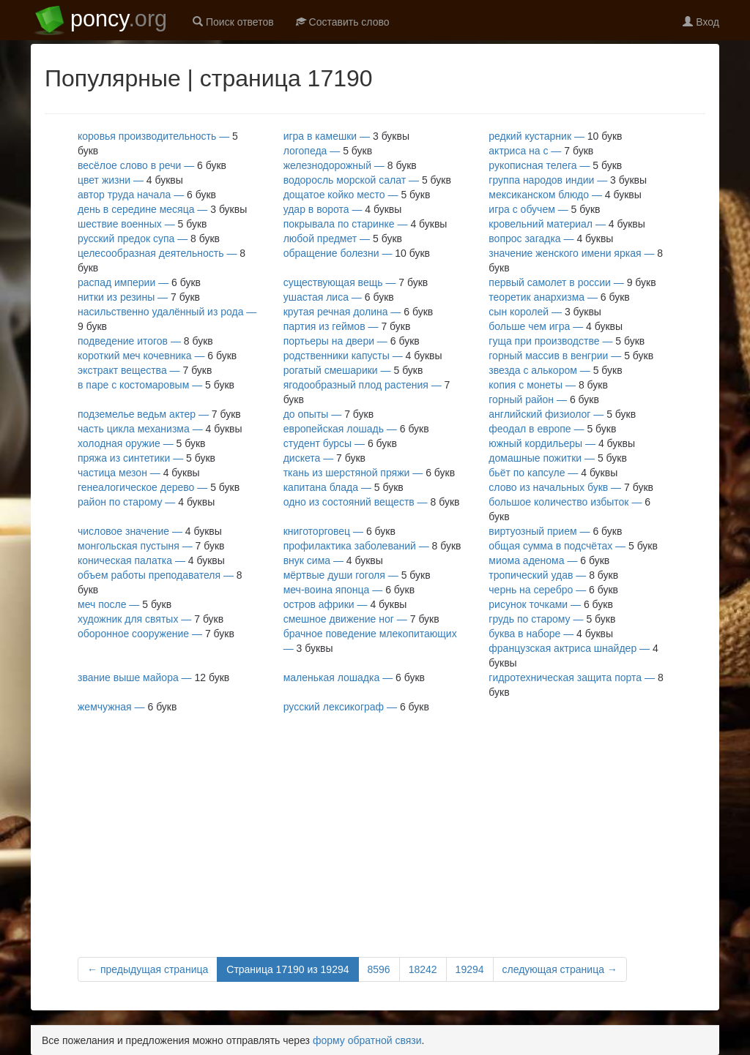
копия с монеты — (548, 385)
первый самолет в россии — (572, 282)
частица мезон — (139, 472)
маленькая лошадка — (354, 677)
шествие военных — (142, 224)
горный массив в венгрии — (571, 355)
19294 (470, 969)
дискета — (324, 458)
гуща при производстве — (567, 341)
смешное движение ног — (361, 619)
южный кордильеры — (562, 443)
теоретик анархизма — (559, 297)
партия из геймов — (347, 326)
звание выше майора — (153, 677)
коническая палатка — (151, 560)
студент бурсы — (340, 443)
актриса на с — (541, 151)
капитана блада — (343, 487)
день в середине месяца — (162, 209)
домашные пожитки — (558, 458)
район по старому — (146, 502)
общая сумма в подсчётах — (573, 546)
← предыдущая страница (147, 969)
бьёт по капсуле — (553, 472)
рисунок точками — (551, 604)
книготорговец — (339, 531)
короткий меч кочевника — (157, 355)
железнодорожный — (350, 165)
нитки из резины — (139, 297)
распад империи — (139, 282)
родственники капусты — (362, 355)
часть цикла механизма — (160, 429)
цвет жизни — (130, 180)
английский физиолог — (562, 414)
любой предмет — (342, 238)
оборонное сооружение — (156, 633)
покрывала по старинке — (365, 224)
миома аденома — (549, 560)
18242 (423, 969)
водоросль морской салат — (367, 180)
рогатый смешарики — (353, 370)
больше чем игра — (556, 326)
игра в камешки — (346, 136)
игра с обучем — (544, 209)
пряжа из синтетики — (146, 458)
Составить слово (343, 22)
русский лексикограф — (356, 707)
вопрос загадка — (551, 238)
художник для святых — (150, 619)
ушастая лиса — (338, 297)
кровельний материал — (567, 224)
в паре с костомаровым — (156, 385)
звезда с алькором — (555, 370)
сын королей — (545, 312)
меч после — (124, 604)
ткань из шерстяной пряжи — (369, 472)
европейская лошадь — (356, 429)
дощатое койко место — (357, 194)
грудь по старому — (552, 619)
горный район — (544, 399)
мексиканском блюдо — (565, 194)
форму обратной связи (367, 1040)
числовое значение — (150, 531)
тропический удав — (553, 575)
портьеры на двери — (351, 341)
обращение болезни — (356, 253)
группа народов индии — (568, 180)
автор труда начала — (147, 194)
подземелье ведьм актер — (159, 414)
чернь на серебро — (553, 590)
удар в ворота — (342, 209)
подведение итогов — (145, 341)
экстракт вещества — (145, 370)
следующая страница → (559, 969)
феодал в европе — (552, 429)
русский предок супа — (149, 238)
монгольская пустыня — (151, 546)
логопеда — (327, 151)
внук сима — (333, 560)
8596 (379, 969)
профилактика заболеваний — (372, 546)
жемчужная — (127, 707)
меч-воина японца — (349, 590)
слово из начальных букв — (571, 487)
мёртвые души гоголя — (357, 575)
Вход (701, 22)
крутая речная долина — (358, 312)
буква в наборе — (551, 633)
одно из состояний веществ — (371, 502)
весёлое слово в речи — (152, 165)
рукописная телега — (555, 165)
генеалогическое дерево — (159, 487)
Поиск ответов (233, 22)
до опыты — (328, 414)
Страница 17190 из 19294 (287, 969)
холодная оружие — (142, 443)
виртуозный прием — (555, 531)
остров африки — (345, 604)
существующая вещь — (355, 282)
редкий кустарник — (555, 136)
